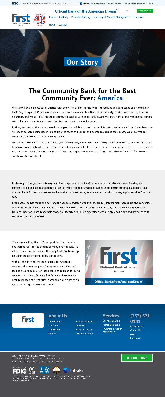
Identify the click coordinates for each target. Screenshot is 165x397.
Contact (63, 24)
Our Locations (137, 326)
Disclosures (40, 358)
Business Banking (111, 320)
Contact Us (135, 330)
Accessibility (26, 358)
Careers (52, 333)
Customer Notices (57, 358)
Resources (135, 338)
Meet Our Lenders (84, 321)
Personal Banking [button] (80, 17)
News (52, 24)
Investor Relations (85, 333)
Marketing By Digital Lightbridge (47, 362)
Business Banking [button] (58, 17)
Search (127, 11)
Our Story (53, 325)
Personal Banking (111, 324)
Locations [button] (139, 17)
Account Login (137, 358)
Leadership (81, 325)
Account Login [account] (145, 11)
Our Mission (54, 329)
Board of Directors (84, 329)
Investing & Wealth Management (111, 17)
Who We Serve (55, 321)
